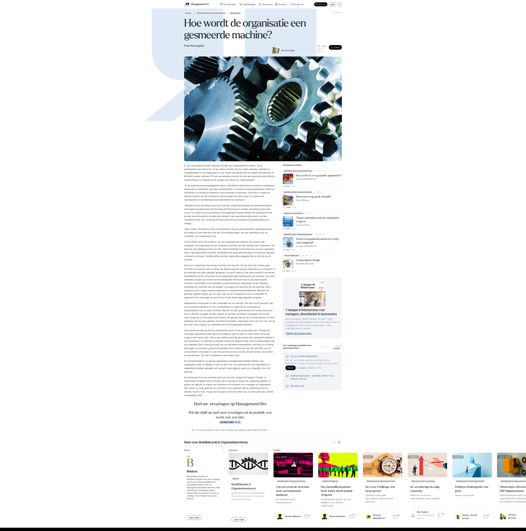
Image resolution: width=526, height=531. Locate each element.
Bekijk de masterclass (304, 333)
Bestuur (188, 13)
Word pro (320, 4)
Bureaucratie (235, 13)
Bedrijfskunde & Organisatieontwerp (211, 13)
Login (332, 4)
